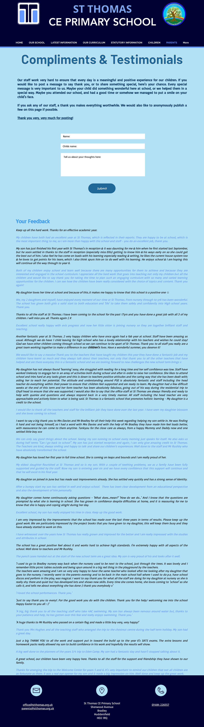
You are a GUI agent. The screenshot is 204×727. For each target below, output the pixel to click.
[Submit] (102, 188)
